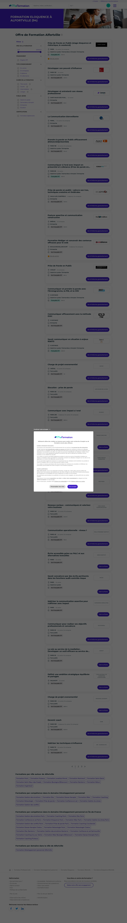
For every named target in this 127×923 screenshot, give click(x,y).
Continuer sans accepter (42, 429)
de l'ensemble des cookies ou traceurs (55, 449)
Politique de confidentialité (60, 481)
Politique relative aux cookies (78, 481)
